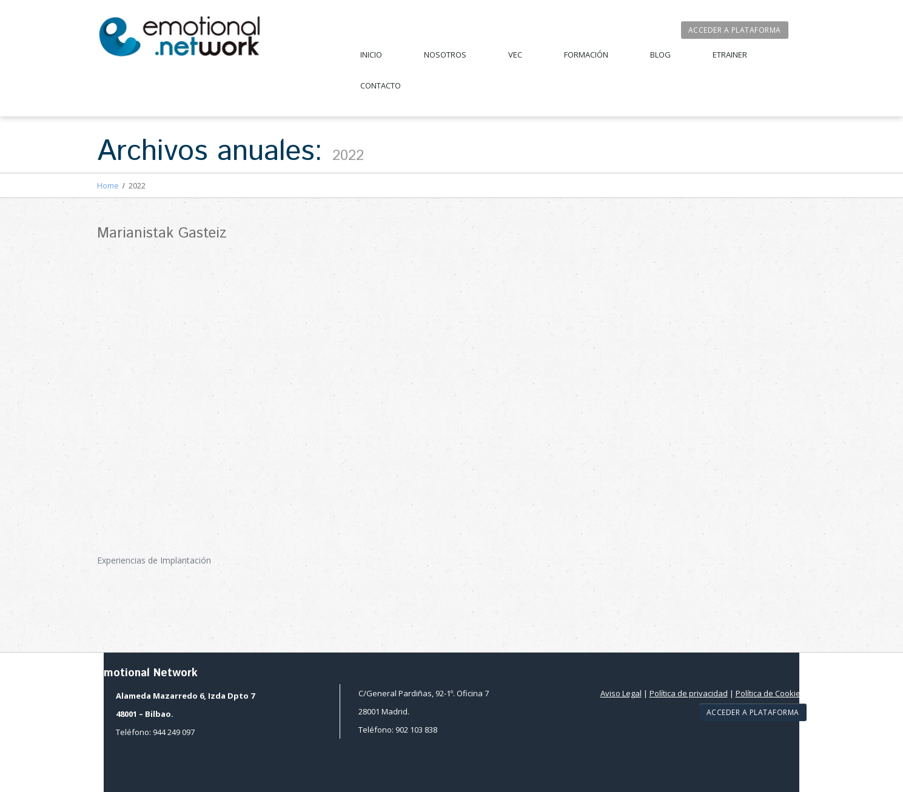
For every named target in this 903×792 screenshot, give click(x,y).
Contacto (380, 85)
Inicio (371, 54)
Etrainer (730, 54)
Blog (660, 54)
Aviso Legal (621, 693)
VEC (515, 54)
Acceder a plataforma (734, 30)
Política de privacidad (689, 693)
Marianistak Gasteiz (162, 233)
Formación (586, 54)
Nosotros (445, 54)
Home (108, 185)
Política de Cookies (770, 693)
